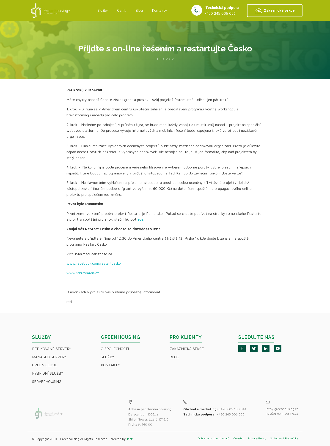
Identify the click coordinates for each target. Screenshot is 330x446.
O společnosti (115, 349)
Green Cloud (44, 365)
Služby (103, 10)
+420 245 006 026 (220, 13)
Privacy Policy (257, 438)
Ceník (121, 10)
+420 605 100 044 (232, 409)
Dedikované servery (51, 349)
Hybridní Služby (47, 373)
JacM (129, 439)
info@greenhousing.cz (282, 409)
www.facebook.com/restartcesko (93, 263)
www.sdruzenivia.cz (83, 273)
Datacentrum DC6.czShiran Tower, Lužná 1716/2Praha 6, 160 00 (149, 416)
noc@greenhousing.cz (282, 413)
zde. (141, 219)
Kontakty (159, 10)
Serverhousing (46, 381)
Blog (139, 10)
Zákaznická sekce (187, 349)
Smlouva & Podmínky (284, 438)
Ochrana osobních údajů (213, 438)
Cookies (238, 438)
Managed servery (49, 357)
